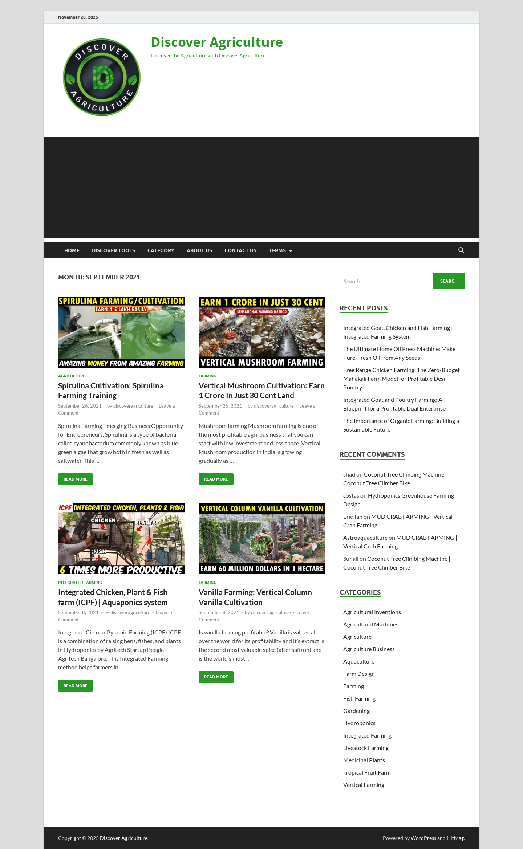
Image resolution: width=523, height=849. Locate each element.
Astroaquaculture (365, 537)
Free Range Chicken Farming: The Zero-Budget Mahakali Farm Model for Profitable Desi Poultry (401, 378)
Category (160, 250)
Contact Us (240, 250)
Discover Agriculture (217, 42)
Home (72, 250)
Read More (73, 477)
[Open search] (461, 250)
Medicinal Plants (364, 759)
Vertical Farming (363, 784)
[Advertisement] (261, 187)
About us (199, 250)
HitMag (455, 838)
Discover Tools (113, 250)
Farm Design (359, 673)
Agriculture (71, 376)
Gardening (356, 710)
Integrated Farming (80, 582)
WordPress (423, 838)
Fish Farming (359, 698)
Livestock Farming (366, 747)
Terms (277, 250)
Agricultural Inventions (372, 611)
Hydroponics (359, 722)
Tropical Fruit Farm (367, 772)
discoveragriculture (133, 406)
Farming (207, 376)
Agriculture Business (369, 648)
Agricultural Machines (370, 624)
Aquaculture (358, 661)
